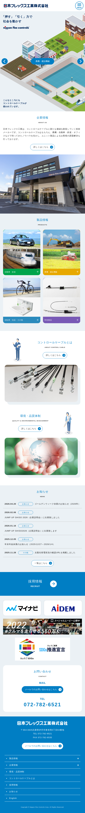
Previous (5, 61)
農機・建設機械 (43, 61)
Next (80, 61)
